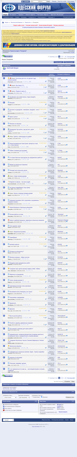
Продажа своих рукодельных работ (20, 263)
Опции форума (41, 17)
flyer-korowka (11, 113)
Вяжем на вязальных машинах (18, 164)
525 (53, 91)
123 (53, 220)
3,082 (53, 245)
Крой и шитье (13, 116)
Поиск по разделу (69, 62)
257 (30, 317)
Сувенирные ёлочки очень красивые (20, 286)
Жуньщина (10, 222)
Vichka (9, 178)
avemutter (10, 337)
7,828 (53, 194)
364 (29, 209)
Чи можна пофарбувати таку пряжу (20, 187)
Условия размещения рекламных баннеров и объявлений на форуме (38, 27)
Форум (5, 14)
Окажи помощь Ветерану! (45, 25)
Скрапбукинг (13, 237)
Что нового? (12, 14)
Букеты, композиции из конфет (23, 136)
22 (28, 281)
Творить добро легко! (19, 25)
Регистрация (71, 1)
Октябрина (10, 305)
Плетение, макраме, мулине (18, 363)
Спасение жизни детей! (32, 25)
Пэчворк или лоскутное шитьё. (18, 170)
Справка (17, 17)
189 (53, 170)
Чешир (9, 324)
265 (27, 152)
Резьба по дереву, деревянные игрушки (21, 323)
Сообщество (32, 17)
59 (27, 159)
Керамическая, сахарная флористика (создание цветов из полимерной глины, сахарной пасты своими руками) (25, 335)
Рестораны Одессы (43, 14)
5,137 (53, 317)
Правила (21, 14)
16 (29, 276)
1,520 (53, 137)
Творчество (28, 22)
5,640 (53, 117)
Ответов (51, 74)
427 (29, 239)
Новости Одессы (30, 14)
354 (53, 346)
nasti (9, 246)
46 (27, 177)
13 (27, 125)
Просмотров (52, 75)
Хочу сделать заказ (15, 226)
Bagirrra (10, 282)
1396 (28, 104)
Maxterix (10, 287)
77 (28, 138)
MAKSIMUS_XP (12, 233)
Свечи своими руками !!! (17, 280)
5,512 (53, 130)
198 (53, 291)
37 (29, 216)
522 (53, 322)
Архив (66, 419)
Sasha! (14, 389)
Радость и (10, 293)
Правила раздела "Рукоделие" (18, 51)
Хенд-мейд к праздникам (17, 297)
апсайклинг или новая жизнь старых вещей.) (23, 97)
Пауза (9, 348)
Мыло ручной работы (16, 316)
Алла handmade (12, 183)
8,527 (53, 238)
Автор (10, 74)
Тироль (10, 259)
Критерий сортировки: (23, 395)
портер (9, 133)
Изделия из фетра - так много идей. (20, 182)
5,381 (53, 79)
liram (9, 147)
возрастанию (36, 397)
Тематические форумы (17, 22)
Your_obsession (12, 270)
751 (53, 85)
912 (53, 176)
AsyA (11, 389)
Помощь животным (58, 25)
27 (29, 92)
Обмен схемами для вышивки (18, 150)
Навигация (50, 17)
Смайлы (59, 406)
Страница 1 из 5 (54, 56)
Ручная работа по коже (16, 214)
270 (30, 81)
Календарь (24, 17)
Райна (9, 125)
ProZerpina (5, 52)
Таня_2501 (10, 189)
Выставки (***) (20, 85)
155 (27, 246)
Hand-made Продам (12, 68)
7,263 (53, 208)
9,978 (53, 310)
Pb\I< (9, 365)
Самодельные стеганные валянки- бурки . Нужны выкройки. (27, 352)
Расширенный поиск (68, 17)
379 (53, 231)
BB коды (59, 404)
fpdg (9, 372)
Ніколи (9, 252)
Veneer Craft (11, 343)
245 (53, 123)
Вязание (12, 102)
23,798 (52, 144)
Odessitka (10, 216)
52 (29, 203)
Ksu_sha (10, 310)
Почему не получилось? (17, 251)
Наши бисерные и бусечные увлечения (21, 207)
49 (53, 334)
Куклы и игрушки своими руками (23, 193)
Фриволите (13, 303)
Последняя (71, 56)
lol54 (9, 359)
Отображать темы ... (8, 395)
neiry (9, 152)
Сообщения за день (8, 17)
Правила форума (63, 412)
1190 (27, 146)
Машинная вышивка (20, 231)
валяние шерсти (14, 244)
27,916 (52, 103)
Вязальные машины (15, 346)
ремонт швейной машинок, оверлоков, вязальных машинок (27, 220)
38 (26, 87)
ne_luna (10, 138)
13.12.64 (10, 353)
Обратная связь (46, 419)
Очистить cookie (62, 1)
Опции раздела (58, 62)
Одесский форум (36, 426)
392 (27, 195)
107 (53, 257)
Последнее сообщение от (64, 74)
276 (28, 132)
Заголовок (5, 74)
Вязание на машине (15, 123)
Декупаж (12, 309)
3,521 (53, 110)
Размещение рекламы (58, 419)
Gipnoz (9, 227)
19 (31, 233)
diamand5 (10, 203)
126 (53, 268)
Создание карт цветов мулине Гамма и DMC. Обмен (25, 268)
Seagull (10, 104)
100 (53, 302)
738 (53, 214)
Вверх (73, 381)
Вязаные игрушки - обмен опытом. (20, 257)
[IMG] (58, 407)
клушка (10, 172)
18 (32, 183)
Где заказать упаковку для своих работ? (21, 328)
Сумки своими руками (20, 176)
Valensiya (10, 239)
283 (28, 118)
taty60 (9, 195)
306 (53, 274)
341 (53, 181)
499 (29, 310)
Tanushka (10, 209)
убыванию (44, 397)
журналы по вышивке (16, 357)
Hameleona (10, 318)
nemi (9, 330)
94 (53, 297)
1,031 (53, 201)
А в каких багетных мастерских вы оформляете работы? (26, 157)
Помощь (54, 1)
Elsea (9, 87)
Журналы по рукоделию (17, 274)
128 (53, 363)
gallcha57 (10, 264)
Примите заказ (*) (21, 91)
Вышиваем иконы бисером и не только (21, 291)
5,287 (53, 151)
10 (27, 172)
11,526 (72, 52)
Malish (9, 118)
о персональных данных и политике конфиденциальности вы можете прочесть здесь (29, 40)
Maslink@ (10, 98)
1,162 (53, 158)
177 (31, 113)
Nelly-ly (10, 159)
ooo (9, 166)
